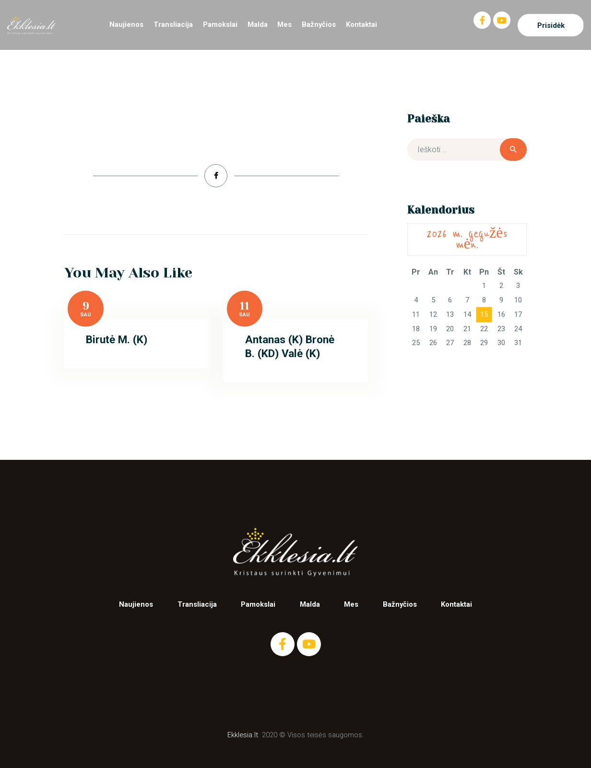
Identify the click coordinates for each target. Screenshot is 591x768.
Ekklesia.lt (242, 735)
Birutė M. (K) (116, 339)
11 (244, 306)
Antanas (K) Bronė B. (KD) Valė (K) (289, 346)
